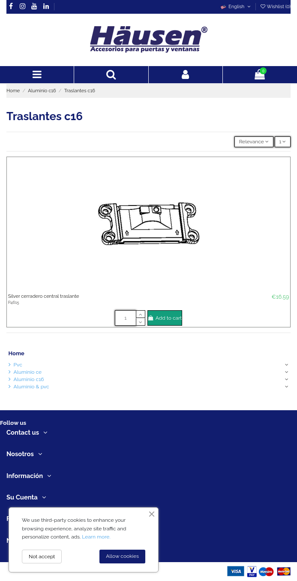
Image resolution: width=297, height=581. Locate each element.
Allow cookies (122, 556)
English (236, 6)
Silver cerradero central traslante (43, 296)
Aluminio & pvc (31, 387)
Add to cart (165, 318)
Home (16, 353)
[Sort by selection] (253, 141)
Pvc (18, 365)
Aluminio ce (28, 372)
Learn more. (96, 537)
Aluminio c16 (29, 379)
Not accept (42, 557)
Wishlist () (275, 6)
